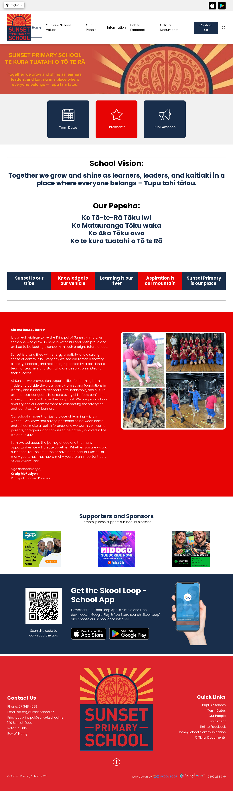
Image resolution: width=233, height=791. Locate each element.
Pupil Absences (214, 705)
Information (116, 27)
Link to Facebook (137, 27)
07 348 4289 (28, 707)
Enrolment (218, 721)
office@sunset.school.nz (35, 712)
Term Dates (216, 710)
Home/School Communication (202, 732)
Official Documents (169, 27)
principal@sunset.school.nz (42, 717)
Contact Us (206, 27)
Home (36, 27)
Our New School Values (58, 27)
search (224, 28)
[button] (14, 5)
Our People (91, 27)
